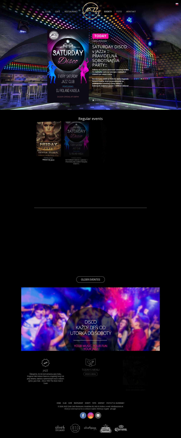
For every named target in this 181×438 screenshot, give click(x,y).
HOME (59, 403)
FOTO (119, 11)
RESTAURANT (71, 11)
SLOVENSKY (120, 403)
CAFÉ (57, 11)
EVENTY (108, 11)
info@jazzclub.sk (117, 406)
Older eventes (90, 279)
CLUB (47, 11)
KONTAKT (131, 11)
